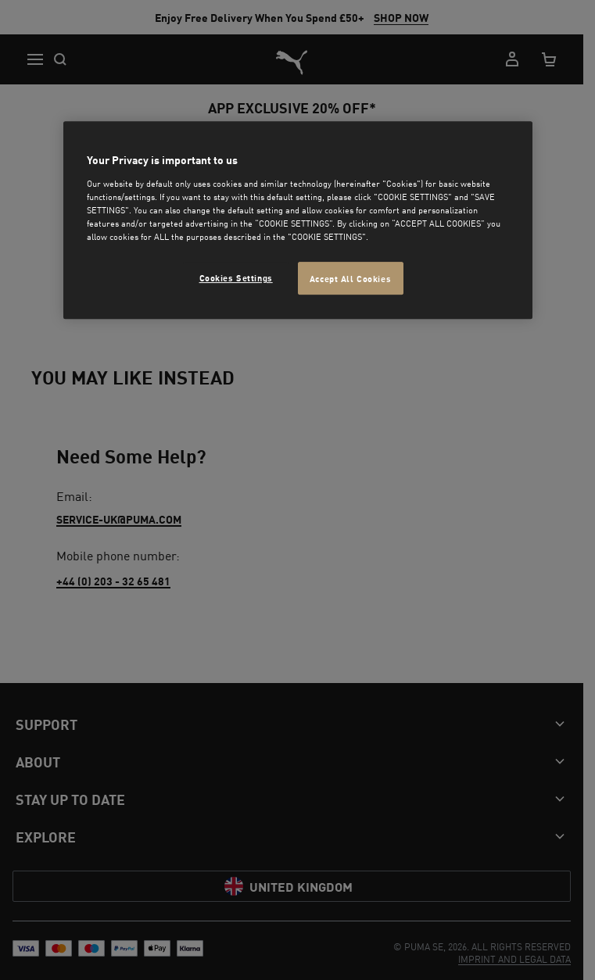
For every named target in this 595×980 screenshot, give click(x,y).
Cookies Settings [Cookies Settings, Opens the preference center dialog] (236, 277)
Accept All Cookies (350, 277)
